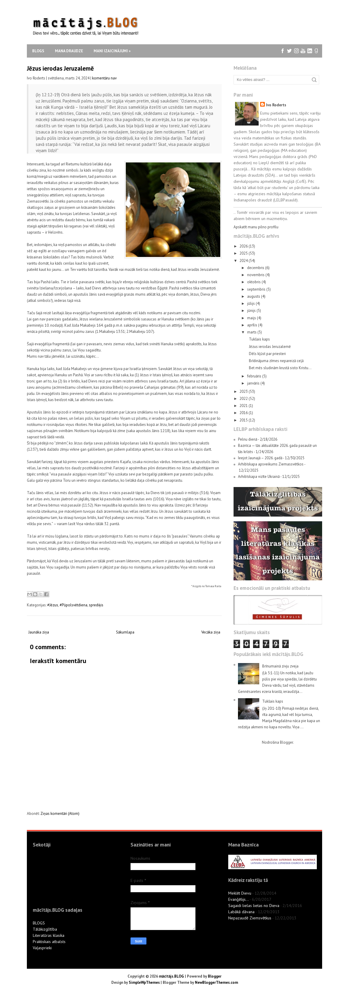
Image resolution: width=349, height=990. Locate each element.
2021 (244, 405)
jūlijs (251, 303)
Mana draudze (69, 50)
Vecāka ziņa (210, 632)
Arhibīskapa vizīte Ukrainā (259, 476)
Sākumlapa (125, 632)
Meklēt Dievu (239, 893)
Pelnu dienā (247, 439)
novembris (256, 274)
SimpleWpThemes (144, 982)
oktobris (254, 281)
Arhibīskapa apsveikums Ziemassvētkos (271, 464)
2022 (244, 398)
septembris (256, 289)
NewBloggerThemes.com (216, 982)
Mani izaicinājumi (112, 50)
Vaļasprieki (42, 947)
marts (252, 332)
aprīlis (252, 325)
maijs (252, 317)
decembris (256, 267)
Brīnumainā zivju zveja (280, 666)
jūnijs (252, 310)
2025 (244, 253)
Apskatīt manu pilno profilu (256, 226)
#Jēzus (52, 605)
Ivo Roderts (276, 105)
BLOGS (39, 923)
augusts (254, 296)
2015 (244, 420)
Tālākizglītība (45, 929)
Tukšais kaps (259, 339)
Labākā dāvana (241, 911)
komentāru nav (104, 78)
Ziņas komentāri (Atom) (59, 813)
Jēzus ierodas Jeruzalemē (60, 68)
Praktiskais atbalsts (49, 941)
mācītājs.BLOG (171, 976)
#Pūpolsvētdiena (73, 605)
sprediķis (96, 605)
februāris (254, 376)
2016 (244, 412)
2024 (244, 260)
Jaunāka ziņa (38, 632)
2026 (244, 246)
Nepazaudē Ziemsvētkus (249, 918)
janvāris (253, 383)
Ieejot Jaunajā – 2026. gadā (260, 457)
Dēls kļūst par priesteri (267, 353)
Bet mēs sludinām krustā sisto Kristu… (280, 367)
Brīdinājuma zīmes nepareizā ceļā (276, 360)
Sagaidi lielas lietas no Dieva (253, 905)
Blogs (38, 50)
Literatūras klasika (48, 935)
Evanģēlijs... (238, 899)
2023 (244, 391)
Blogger (286, 742)
